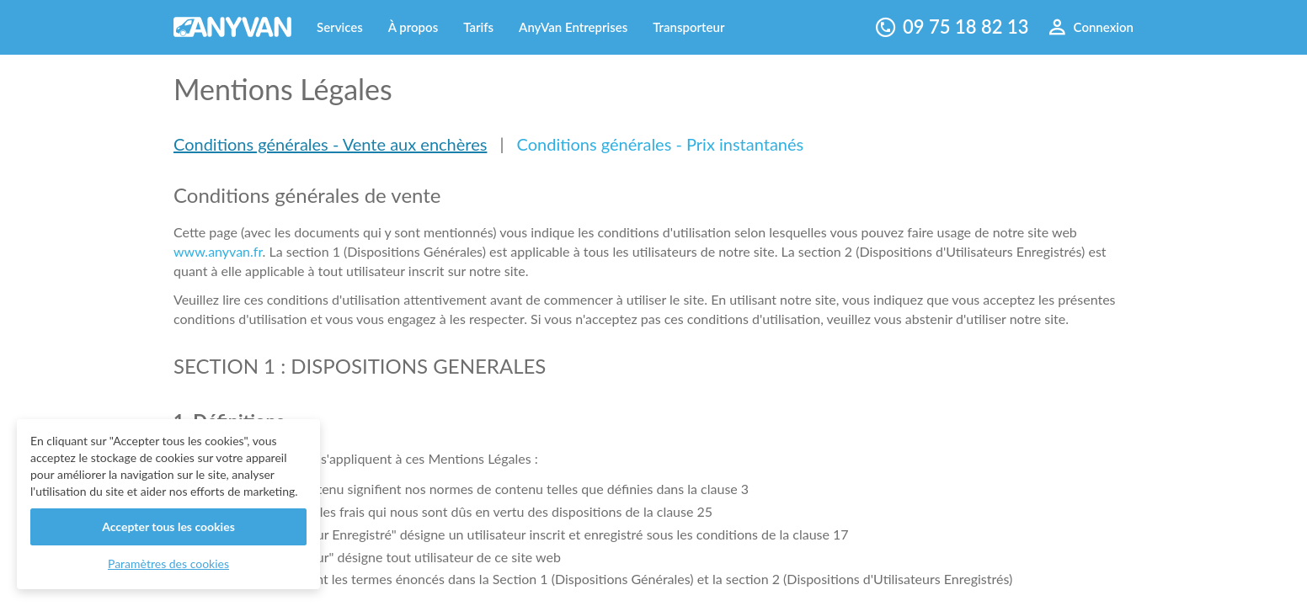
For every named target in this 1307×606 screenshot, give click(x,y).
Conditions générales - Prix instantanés (660, 144)
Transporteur (688, 27)
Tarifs (478, 27)
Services (340, 27)
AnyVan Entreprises (573, 27)
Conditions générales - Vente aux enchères (330, 144)
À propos (413, 27)
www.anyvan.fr (218, 251)
